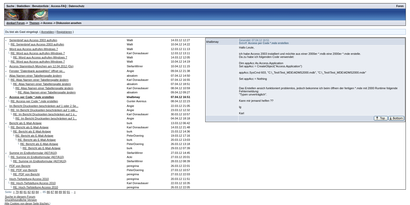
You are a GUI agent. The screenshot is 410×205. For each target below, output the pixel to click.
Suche (10, 6)
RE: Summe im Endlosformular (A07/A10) (37, 157)
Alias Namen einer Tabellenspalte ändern (35, 75)
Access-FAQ (58, 6)
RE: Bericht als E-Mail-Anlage (30, 127)
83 (33, 192)
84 (37, 192)
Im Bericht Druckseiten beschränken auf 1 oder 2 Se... (43, 105)
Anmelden (47, 31)
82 (29, 192)
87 (52, 192)
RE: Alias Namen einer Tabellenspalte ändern (40, 79)
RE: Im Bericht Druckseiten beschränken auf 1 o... (45, 114)
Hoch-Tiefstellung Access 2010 (29, 178)
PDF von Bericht (19, 165)
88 (56, 192)
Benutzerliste (40, 6)
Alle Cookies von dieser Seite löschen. (27, 203)
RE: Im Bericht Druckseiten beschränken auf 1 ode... (44, 110)
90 (64, 192)
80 (21, 192)
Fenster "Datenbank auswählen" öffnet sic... (37, 71)
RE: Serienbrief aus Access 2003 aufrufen (37, 44)
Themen (34, 23)
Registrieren (64, 31)
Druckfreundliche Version (21, 199)
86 (48, 192)
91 (68, 192)
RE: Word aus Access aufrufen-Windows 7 (38, 53)
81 (25, 192)
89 (60, 192)
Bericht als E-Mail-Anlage (25, 123)
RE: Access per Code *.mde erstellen (34, 101)
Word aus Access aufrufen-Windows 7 (33, 49)
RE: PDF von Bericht (24, 170)
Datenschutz (76, 6)
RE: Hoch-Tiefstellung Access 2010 (33, 183)
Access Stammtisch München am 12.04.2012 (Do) (41, 66)
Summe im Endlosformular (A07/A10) (33, 152)
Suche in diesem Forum (20, 196)
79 (17, 192)
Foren (400, 6)
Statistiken (23, 6)
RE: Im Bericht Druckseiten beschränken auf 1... (46, 118)
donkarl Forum (16, 23)
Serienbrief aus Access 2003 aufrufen (33, 40)
